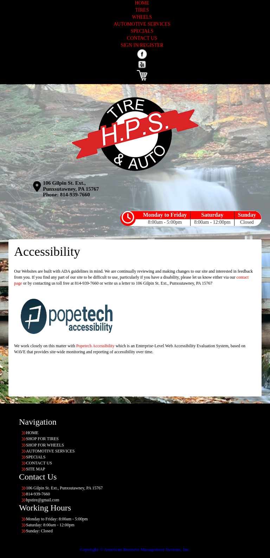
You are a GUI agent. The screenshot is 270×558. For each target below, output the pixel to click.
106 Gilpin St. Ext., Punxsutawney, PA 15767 (71, 186)
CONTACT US (142, 38)
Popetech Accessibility (95, 345)
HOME (142, 3)
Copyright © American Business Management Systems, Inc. (135, 549)
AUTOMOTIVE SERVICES (142, 24)
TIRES (142, 10)
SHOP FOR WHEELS (45, 445)
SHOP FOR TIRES (42, 438)
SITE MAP (35, 469)
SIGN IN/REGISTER (142, 45)
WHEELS (142, 17)
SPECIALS (142, 31)
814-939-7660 (75, 194)
